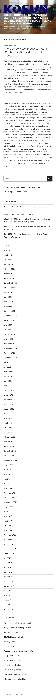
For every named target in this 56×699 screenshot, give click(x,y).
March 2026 (8, 264)
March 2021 (8, 484)
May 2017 (7, 600)
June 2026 (7, 250)
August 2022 (8, 409)
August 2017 (8, 586)
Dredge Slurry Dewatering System (17, 628)
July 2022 (7, 414)
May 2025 (7, 292)
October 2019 (9, 544)
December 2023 (10, 344)
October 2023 (9, 353)
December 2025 (10, 278)
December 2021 (9, 446)
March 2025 (8, 302)
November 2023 (10, 348)
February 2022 (9, 437)
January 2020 (9, 530)
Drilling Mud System (11, 632)
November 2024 (10, 306)
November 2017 (9, 577)
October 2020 (9, 498)
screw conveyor (16, 90)
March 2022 (8, 432)
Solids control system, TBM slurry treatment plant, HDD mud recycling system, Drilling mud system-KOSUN (27, 19)
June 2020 (7, 516)
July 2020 (7, 512)
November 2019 (9, 539)
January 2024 (9, 339)
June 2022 (7, 418)
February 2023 (9, 390)
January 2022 (8, 442)
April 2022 (7, 428)
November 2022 (10, 400)
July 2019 (7, 558)
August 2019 (8, 554)
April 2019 (7, 572)
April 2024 (7, 330)
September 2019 (10, 549)
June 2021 (7, 474)
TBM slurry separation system (15, 192)
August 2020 (8, 507)
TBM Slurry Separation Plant (14, 679)
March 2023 (8, 386)
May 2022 (7, 423)
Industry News (9, 642)
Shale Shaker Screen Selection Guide (18, 214)
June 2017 (7, 596)
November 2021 (9, 451)
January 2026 (9, 274)
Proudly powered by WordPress (12, 694)
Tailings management (12, 670)
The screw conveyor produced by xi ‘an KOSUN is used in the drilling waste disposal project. (25, 52)
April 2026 (7, 260)
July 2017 (7, 591)
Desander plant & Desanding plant (17, 623)
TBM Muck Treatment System (15, 674)
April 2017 (7, 605)
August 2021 (8, 465)
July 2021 (7, 470)
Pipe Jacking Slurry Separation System (18, 651)
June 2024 (7, 325)
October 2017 (9, 581)
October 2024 (9, 311)
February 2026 (9, 269)
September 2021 (10, 460)
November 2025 (10, 283)
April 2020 (7, 526)
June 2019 (7, 563)
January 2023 (9, 395)
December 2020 (10, 493)
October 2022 (9, 404)
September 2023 (10, 358)
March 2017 (8, 610)
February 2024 (9, 334)
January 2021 (8, 488)
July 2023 (7, 367)
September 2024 (10, 316)
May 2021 (7, 479)
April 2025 (7, 297)
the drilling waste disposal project (16, 64)
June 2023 (7, 372)
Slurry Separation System (13, 656)
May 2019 (7, 568)
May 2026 (7, 255)
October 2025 (9, 288)
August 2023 (8, 362)
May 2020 (7, 521)
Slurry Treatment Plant (12, 660)
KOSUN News (9, 646)
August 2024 (8, 320)
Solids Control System (12, 665)
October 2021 (9, 456)
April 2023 (7, 381)
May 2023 (7, 376)
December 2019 (9, 535)
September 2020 (10, 502)
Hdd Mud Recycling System (14, 637)
